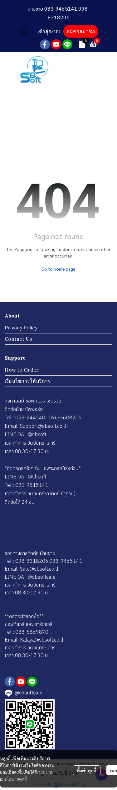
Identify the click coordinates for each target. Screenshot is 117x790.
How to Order (22, 370)
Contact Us (18, 339)
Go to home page (58, 269)
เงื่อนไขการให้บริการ (28, 381)
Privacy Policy (21, 327)
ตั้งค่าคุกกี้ (86, 770)
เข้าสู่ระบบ (48, 31)
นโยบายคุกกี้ (15, 779)
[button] (24, 31)
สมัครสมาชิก (80, 31)
